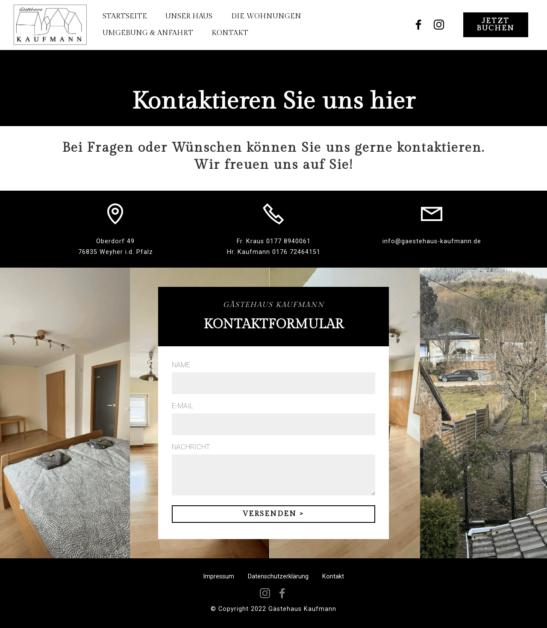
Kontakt (333, 576)
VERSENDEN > (273, 514)
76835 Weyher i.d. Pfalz (115, 252)
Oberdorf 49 (115, 241)
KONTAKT (229, 33)
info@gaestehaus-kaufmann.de (431, 241)
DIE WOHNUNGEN (266, 16)
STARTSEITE (124, 16)
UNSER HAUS (188, 16)
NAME (181, 365)
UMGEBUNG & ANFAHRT (147, 33)
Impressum (218, 576)
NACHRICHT (191, 447)
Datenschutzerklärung (278, 576)
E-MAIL (182, 406)
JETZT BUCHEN (495, 24)
